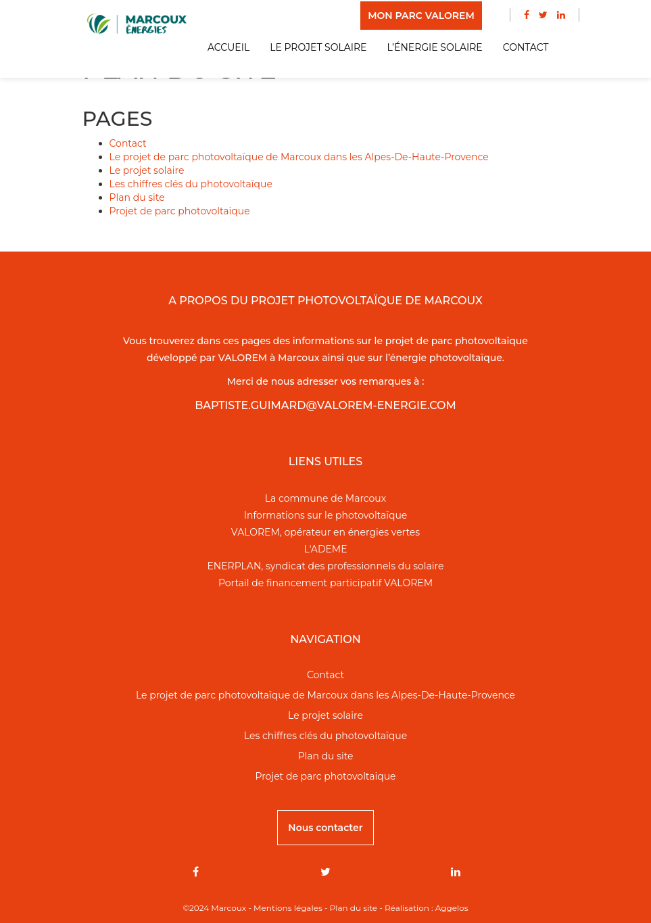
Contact (526, 47)
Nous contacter (325, 828)
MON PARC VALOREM (421, 15)
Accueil (228, 47)
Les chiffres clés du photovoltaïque (191, 184)
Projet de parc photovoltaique (180, 211)
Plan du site (137, 197)
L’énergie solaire (434, 47)
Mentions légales (288, 908)
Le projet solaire (318, 47)
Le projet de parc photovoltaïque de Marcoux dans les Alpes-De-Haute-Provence (299, 157)
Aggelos (451, 908)
